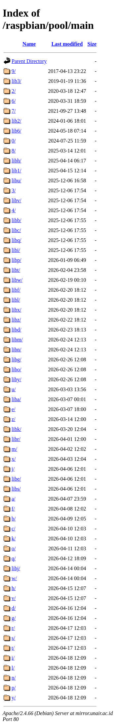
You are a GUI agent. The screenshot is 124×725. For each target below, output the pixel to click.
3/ (14, 190)
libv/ (16, 200)
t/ (13, 648)
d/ (14, 608)
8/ (14, 150)
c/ (14, 528)
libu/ (16, 180)
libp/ (16, 260)
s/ (13, 638)
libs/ (16, 489)
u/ (14, 389)
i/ (13, 658)
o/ (14, 548)
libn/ (16, 349)
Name (29, 44)
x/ (14, 459)
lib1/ (16, 170)
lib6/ (16, 131)
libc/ (16, 230)
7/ (14, 111)
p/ (14, 688)
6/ (14, 101)
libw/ (17, 280)
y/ (14, 697)
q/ (14, 558)
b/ (14, 518)
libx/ (16, 310)
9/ (14, 71)
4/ (14, 210)
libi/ (16, 250)
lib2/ (16, 121)
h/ (14, 588)
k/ (14, 538)
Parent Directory (29, 61)
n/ (14, 678)
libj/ (16, 568)
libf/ (16, 290)
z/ (14, 419)
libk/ (16, 429)
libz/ (16, 320)
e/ (14, 409)
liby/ (16, 379)
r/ (13, 628)
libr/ (16, 439)
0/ (14, 141)
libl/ (16, 300)
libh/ (16, 160)
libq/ (16, 240)
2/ (14, 91)
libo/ (16, 369)
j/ (13, 469)
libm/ (17, 339)
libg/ (16, 359)
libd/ (16, 329)
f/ (13, 509)
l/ (13, 668)
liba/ (16, 399)
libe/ (16, 479)
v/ (14, 598)
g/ (14, 618)
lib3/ (16, 81)
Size (92, 44)
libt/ (16, 270)
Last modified (67, 44)
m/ (14, 449)
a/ (14, 499)
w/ (14, 578)
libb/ (16, 220)
